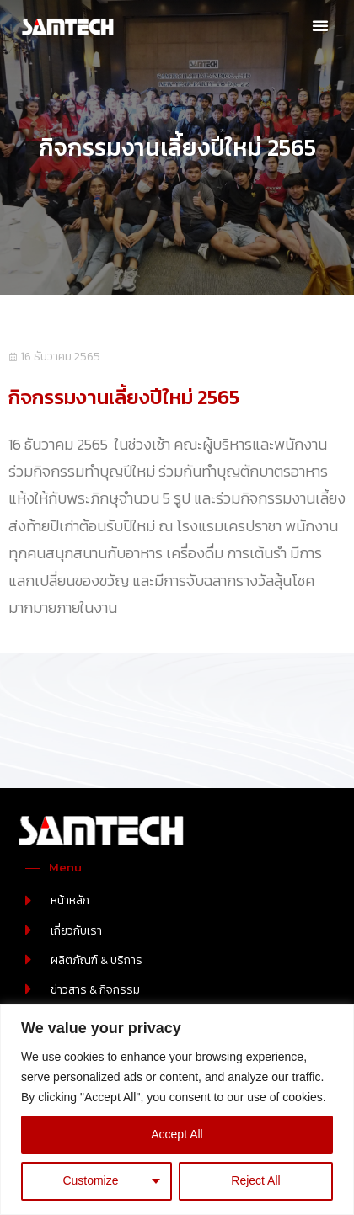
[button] (320, 25)
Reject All (255, 1180)
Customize (90, 1180)
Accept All (176, 1134)
